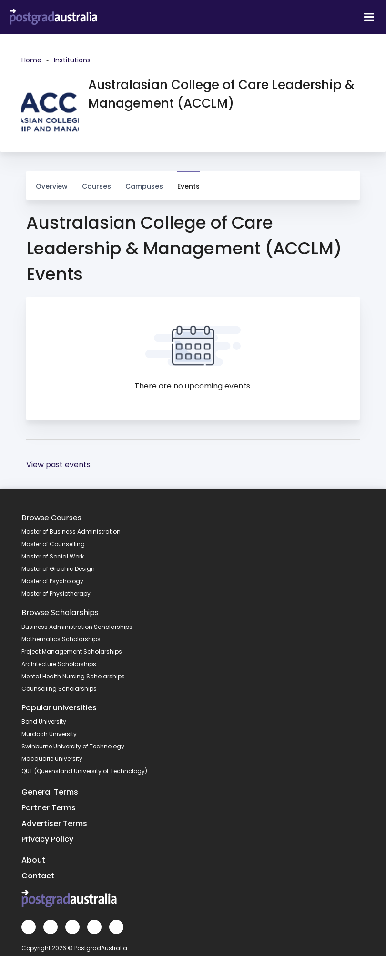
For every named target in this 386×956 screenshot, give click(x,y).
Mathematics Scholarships (61, 639)
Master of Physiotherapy (56, 593)
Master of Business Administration (71, 532)
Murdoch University (49, 734)
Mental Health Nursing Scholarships (73, 676)
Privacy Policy (47, 839)
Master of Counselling (53, 544)
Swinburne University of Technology (72, 746)
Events (188, 186)
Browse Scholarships (60, 612)
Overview (52, 186)
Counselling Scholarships (59, 689)
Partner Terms (48, 807)
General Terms (49, 792)
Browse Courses (51, 517)
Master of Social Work (52, 556)
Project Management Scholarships (71, 651)
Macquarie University (51, 759)
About (33, 860)
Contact (37, 875)
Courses (96, 181)
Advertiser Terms (54, 823)
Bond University (43, 721)
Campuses (144, 181)
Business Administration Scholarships (76, 627)
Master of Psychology (52, 581)
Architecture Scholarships (58, 664)
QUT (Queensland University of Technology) (84, 771)
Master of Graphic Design (58, 569)
